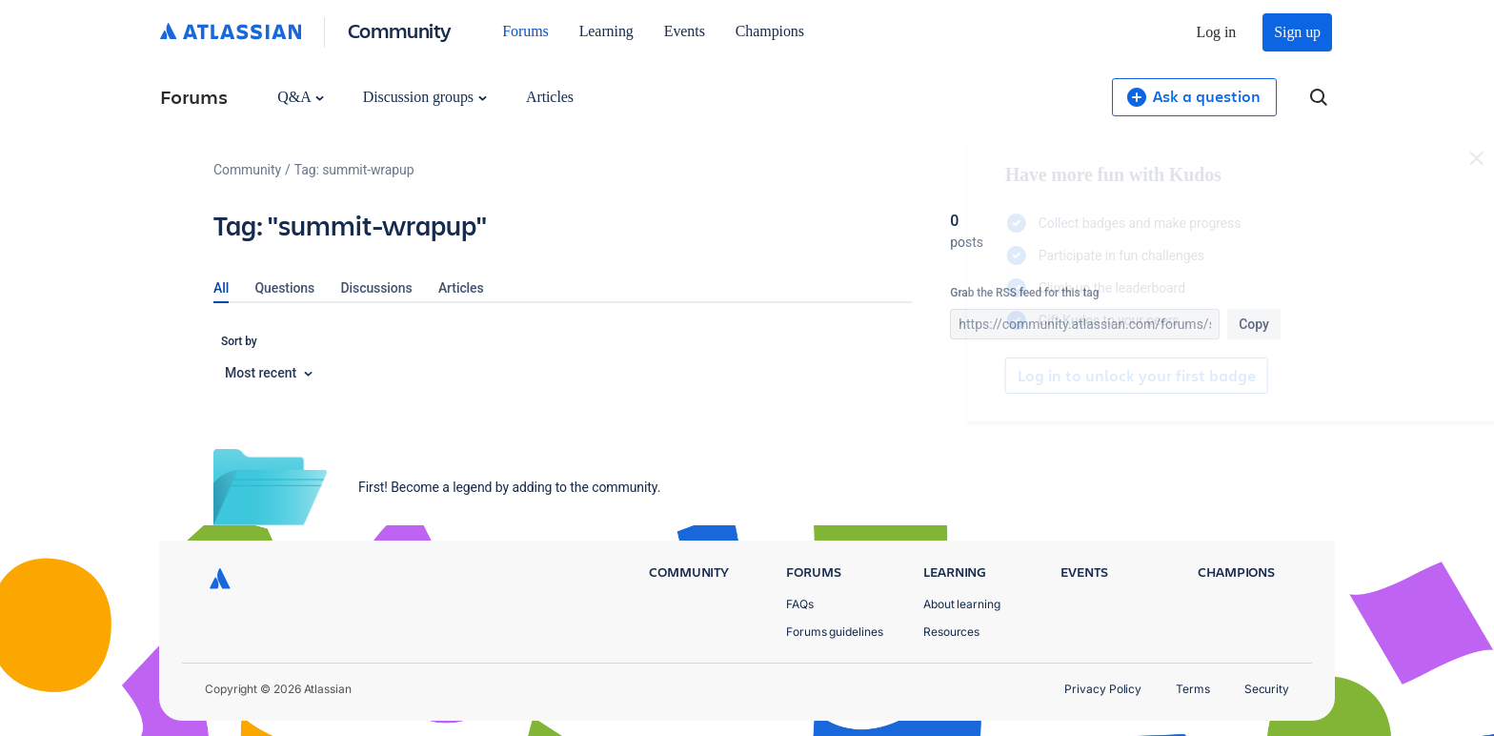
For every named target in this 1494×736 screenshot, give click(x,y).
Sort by (239, 341)
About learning (961, 604)
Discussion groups (425, 97)
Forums (525, 31)
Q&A (300, 97)
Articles (550, 97)
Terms (1193, 689)
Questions (285, 288)
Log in (1217, 32)
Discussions (377, 288)
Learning (606, 31)
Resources (951, 631)
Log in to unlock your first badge (972, 375)
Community (400, 30)
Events (684, 31)
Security (1266, 689)
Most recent (269, 372)
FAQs (800, 604)
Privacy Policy (1102, 689)
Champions (770, 31)
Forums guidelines (834, 631)
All (221, 288)
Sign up (1297, 32)
